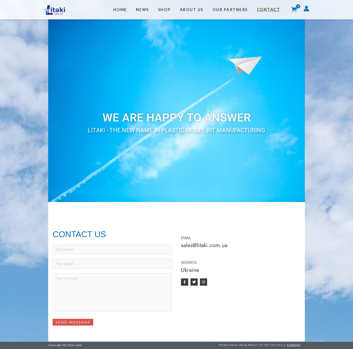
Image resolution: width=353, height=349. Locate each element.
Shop (169, 9)
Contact (269, 9)
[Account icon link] (306, 8)
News (148, 9)
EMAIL (186, 238)
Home (127, 9)
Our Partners (232, 9)
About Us (195, 9)
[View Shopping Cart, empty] (294, 10)
